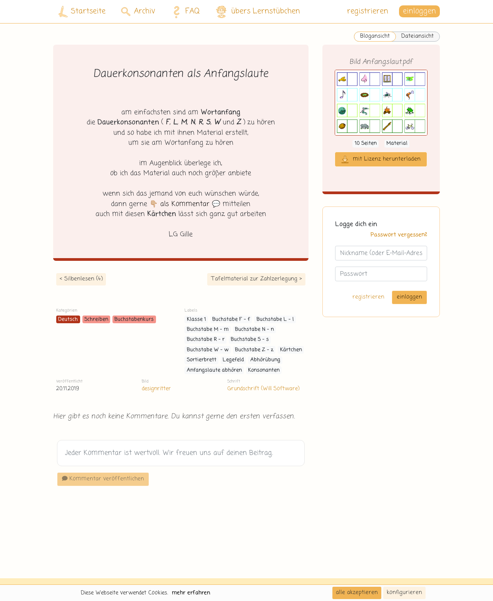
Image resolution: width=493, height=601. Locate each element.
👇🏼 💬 (184, 204)
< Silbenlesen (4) (81, 279)
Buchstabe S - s (250, 339)
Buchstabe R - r (206, 339)
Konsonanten (264, 370)
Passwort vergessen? (399, 235)
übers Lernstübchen (257, 11)
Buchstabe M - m (208, 329)
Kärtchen (291, 350)
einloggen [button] (419, 11)
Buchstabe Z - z (254, 350)
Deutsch (68, 319)
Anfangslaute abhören (214, 370)
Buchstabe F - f (231, 319)
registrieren (367, 11)
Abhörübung (265, 360)
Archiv (138, 11)
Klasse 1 (196, 319)
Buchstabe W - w (208, 350)
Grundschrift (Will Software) (263, 389)
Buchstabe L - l (275, 319)
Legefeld (233, 360)
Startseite (82, 12)
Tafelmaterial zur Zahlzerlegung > (256, 279)
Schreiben (96, 319)
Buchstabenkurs (134, 319)
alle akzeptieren (357, 592)
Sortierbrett (201, 360)
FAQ (184, 11)
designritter (156, 389)
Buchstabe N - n (254, 329)
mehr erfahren (191, 593)
